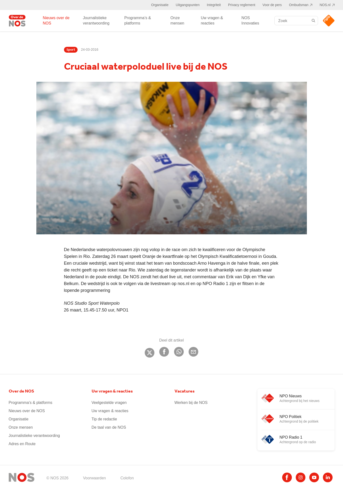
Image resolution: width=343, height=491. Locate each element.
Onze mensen (177, 20)
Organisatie (160, 5)
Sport (70, 49)
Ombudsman (298, 5)
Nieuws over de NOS (56, 20)
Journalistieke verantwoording (96, 20)
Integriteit (214, 5)
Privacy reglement (241, 5)
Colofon (127, 478)
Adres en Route (22, 444)
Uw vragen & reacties (212, 20)
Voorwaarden (94, 478)
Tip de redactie (104, 419)
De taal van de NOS (109, 427)
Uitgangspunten (187, 5)
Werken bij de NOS (191, 403)
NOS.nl (324, 5)
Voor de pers (272, 5)
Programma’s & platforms (137, 20)
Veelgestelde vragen (109, 403)
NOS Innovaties (250, 20)
